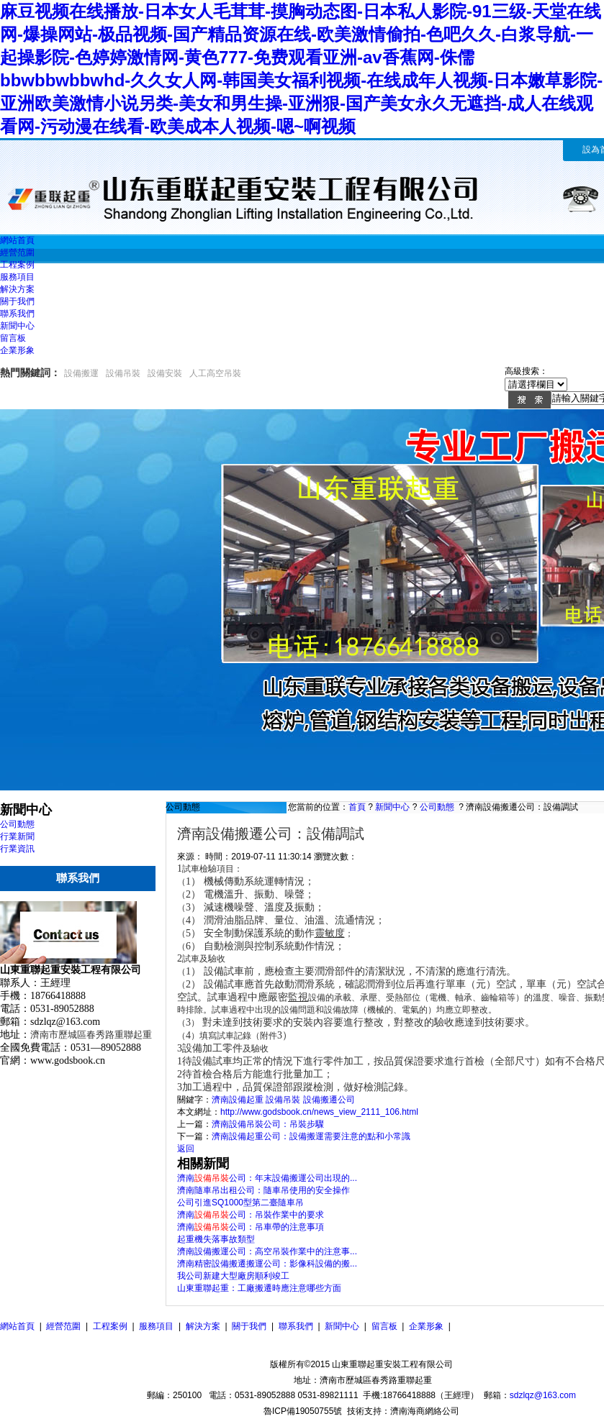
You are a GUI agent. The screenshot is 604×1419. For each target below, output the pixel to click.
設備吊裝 (123, 373)
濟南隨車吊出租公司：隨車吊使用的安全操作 (263, 1190)
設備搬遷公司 (329, 1100)
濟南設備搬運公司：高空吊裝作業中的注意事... (267, 1251)
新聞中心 (392, 807)
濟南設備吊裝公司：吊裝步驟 (268, 1124)
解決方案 (203, 1326)
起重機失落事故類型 (216, 1239)
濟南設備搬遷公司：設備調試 (522, 807)
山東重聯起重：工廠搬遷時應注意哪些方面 (259, 1288)
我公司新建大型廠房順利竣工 (233, 1276)
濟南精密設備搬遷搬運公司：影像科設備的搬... (267, 1264)
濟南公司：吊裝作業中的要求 (250, 1215)
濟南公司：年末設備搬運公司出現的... (267, 1178)
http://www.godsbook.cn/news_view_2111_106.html (319, 1112)
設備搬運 (81, 373)
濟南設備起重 (237, 1100)
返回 (185, 1149)
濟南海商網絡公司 (424, 1411)
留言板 (384, 1326)
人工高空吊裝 (215, 373)
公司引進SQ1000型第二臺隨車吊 (240, 1202)
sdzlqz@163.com (543, 1395)
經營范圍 (63, 1326)
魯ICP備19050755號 (302, 1411)
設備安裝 (165, 373)
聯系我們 (296, 1326)
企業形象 (426, 1326)
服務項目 (156, 1326)
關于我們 (249, 1326)
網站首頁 (17, 1326)
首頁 (357, 807)
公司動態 (437, 807)
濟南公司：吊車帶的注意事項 (250, 1227)
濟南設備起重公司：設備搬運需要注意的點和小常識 (311, 1136)
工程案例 (110, 1326)
